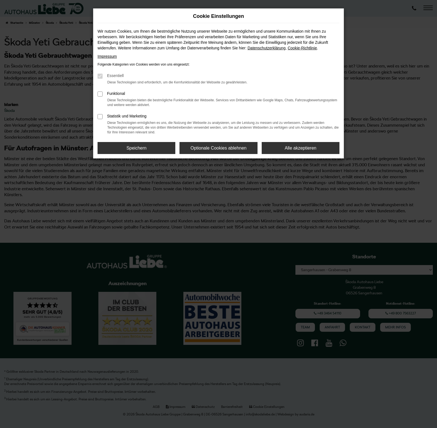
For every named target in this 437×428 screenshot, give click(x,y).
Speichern (137, 148)
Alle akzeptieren (300, 148)
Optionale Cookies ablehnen (218, 148)
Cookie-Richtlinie (302, 48)
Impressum (107, 56)
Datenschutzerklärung (266, 48)
